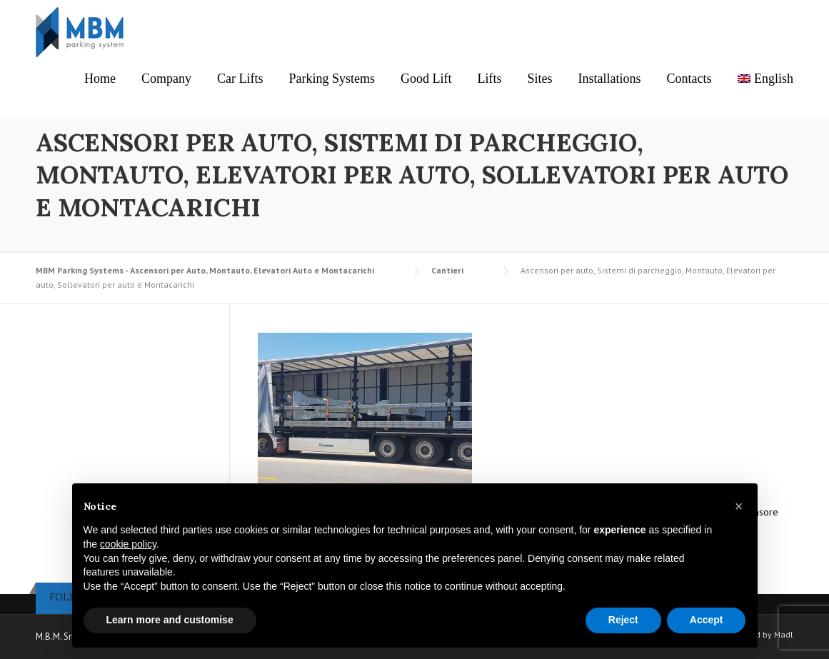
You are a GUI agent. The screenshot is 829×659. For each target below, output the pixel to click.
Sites (540, 78)
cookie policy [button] (128, 544)
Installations (609, 78)
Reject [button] (623, 619)
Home (100, 78)
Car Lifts (240, 78)
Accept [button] (706, 619)
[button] (739, 506)
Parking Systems (332, 78)
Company (166, 78)
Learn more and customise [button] (169, 619)
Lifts (490, 78)
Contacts (689, 78)
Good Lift (426, 78)
